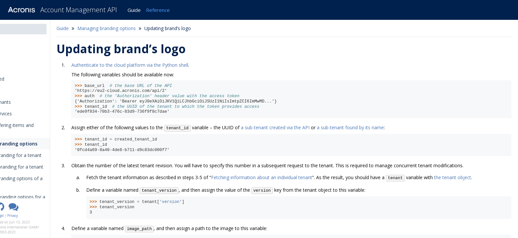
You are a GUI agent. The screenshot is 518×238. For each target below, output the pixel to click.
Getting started (22, 79)
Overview (16, 67)
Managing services (26, 113)
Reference (158, 10)
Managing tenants (25, 102)
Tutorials (15, 90)
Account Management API (78, 9)
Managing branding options (37, 143)
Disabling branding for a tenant (46, 167)
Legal (36, 215)
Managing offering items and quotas (36, 128)
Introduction (21, 44)
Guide (134, 10)
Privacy (48, 215)
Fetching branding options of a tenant (45, 181)
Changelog (19, 56)
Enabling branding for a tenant (45, 155)
